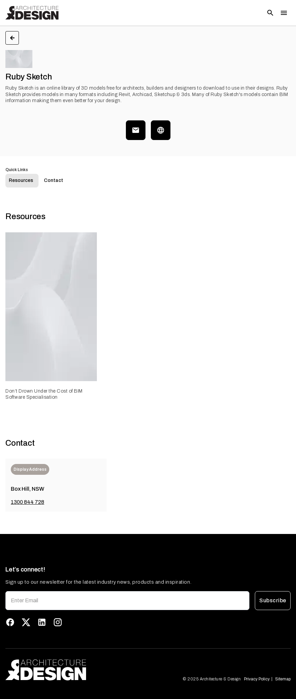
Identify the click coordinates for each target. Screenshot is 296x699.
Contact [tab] (53, 180)
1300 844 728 (27, 502)
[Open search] (270, 13)
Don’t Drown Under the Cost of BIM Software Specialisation (44, 394)
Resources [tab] (21, 180)
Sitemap (283, 679)
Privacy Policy (257, 679)
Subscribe (272, 600)
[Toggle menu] (284, 13)
